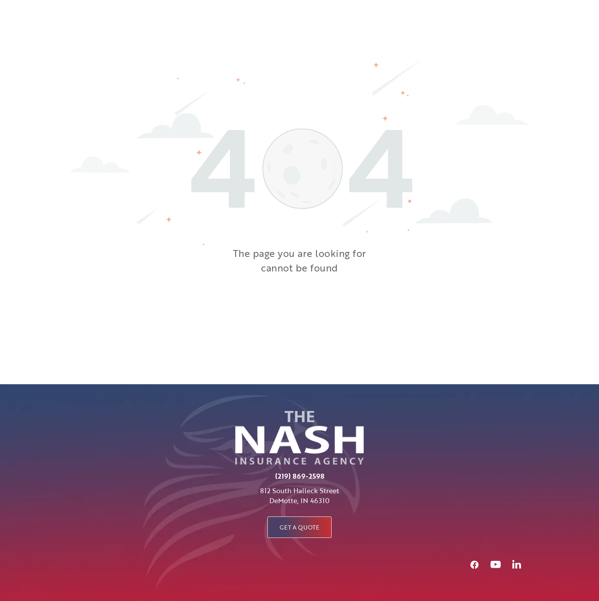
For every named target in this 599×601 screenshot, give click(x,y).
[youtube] (495, 565)
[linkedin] (516, 565)
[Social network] (474, 565)
